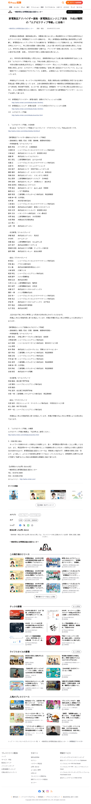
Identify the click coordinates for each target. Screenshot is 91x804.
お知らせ (33, 773)
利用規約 (40, 797)
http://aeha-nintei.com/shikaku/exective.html (27, 115)
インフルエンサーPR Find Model (70, 763)
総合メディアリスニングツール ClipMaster (73, 760)
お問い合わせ (35, 767)
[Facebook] (20, 525)
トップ (10, 741)
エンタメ (16, 7)
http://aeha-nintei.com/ (27, 479)
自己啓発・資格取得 (31, 520)
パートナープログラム (28, 797)
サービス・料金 (6, 759)
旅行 (28, 7)
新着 (10, 7)
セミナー (33, 782)
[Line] (28, 525)
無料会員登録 (35, 757)
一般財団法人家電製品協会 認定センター (21, 28)
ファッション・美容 (37, 7)
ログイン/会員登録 (74, 2)
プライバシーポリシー (53, 797)
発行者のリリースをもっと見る (45, 597)
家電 (20, 520)
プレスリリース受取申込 (38, 776)
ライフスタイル (50, 7)
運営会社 (15, 797)
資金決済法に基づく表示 (70, 797)
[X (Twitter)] (24, 525)
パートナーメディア (8, 766)
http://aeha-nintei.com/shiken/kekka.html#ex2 (24, 131)
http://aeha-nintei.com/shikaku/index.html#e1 (27, 109)
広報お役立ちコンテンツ (9, 772)
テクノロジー (23, 515)
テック (73, 7)
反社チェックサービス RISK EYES (71, 778)
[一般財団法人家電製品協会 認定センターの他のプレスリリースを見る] (74, 12)
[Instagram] (47, 791)
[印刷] (32, 525)
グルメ (23, 7)
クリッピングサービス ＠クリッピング (72, 757)
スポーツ (59, 7)
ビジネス (66, 7)
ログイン (33, 760)
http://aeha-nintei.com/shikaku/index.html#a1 (27, 102)
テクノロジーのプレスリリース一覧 (26, 741)
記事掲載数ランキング (8, 769)
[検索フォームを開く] (63, 2)
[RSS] (51, 791)
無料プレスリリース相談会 (39, 779)
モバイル (79, 7)
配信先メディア (6, 763)
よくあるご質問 (36, 770)
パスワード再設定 (36, 763)
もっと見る (76, 606)
